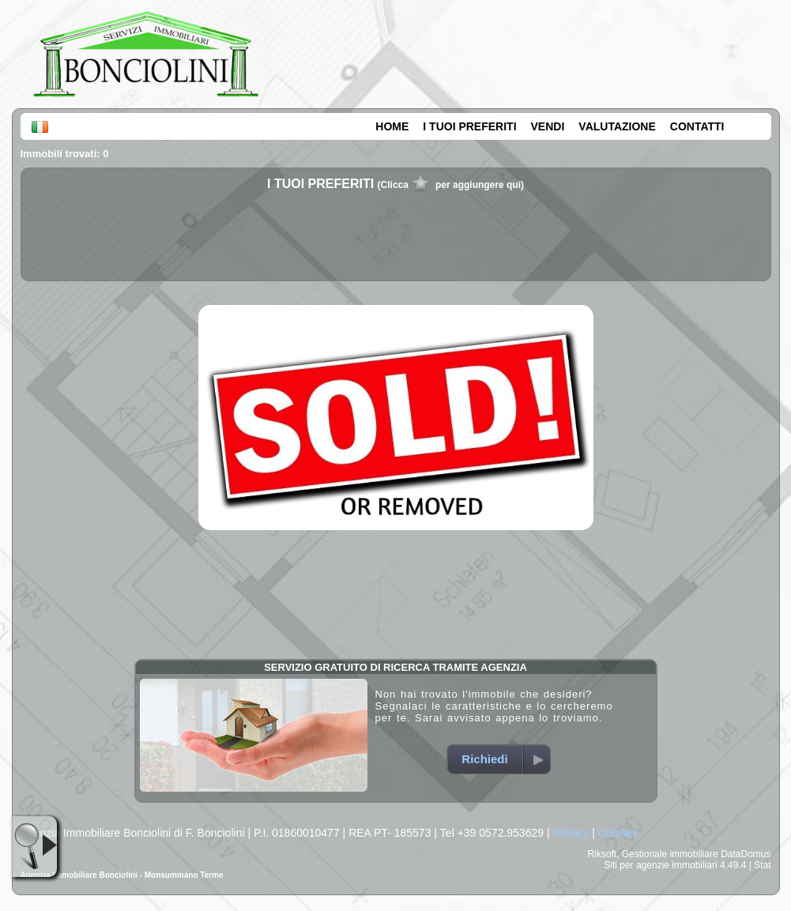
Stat (762, 865)
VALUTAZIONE (616, 126)
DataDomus (745, 854)
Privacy (570, 832)
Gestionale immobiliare (670, 854)
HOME (392, 126)
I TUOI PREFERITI (469, 126)
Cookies (618, 832)
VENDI (548, 126)
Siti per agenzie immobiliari (660, 865)
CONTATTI (697, 126)
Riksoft (601, 854)
